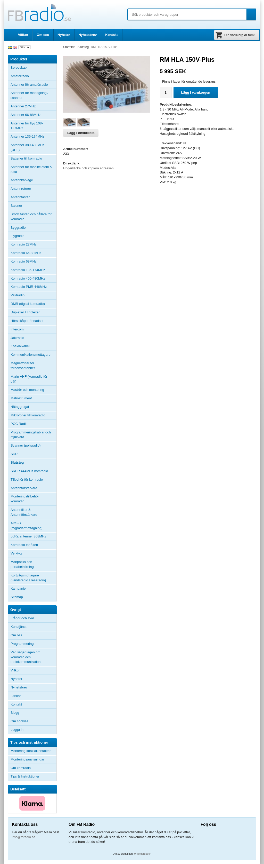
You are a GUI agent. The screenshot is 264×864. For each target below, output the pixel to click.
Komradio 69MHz (23, 261)
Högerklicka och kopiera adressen (88, 168)
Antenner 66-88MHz (33, 115)
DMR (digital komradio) (28, 304)
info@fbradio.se (23, 837)
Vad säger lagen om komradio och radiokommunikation (25, 657)
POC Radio (19, 424)
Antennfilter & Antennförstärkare (24, 512)
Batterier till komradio (26, 158)
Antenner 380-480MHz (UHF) (33, 147)
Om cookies (19, 721)
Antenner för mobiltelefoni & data (31, 169)
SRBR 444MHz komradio (29, 471)
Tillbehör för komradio (33, 480)
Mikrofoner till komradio (28, 415)
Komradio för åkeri (24, 545)
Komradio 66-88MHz (26, 253)
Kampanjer (19, 588)
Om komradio (21, 768)
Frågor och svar (22, 618)
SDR (14, 454)
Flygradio (17, 236)
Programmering (22, 644)
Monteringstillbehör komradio (25, 498)
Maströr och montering (27, 390)
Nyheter (63, 35)
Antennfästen (33, 197)
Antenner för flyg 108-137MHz (27, 125)
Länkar (16, 696)
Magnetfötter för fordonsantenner (23, 365)
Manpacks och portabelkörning (22, 564)
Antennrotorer (21, 189)
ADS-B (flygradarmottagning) (27, 525)
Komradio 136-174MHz (28, 270)
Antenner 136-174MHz (33, 136)
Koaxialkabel (20, 346)
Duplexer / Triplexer (25, 312)
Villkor (23, 35)
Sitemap (17, 597)
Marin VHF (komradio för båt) (29, 379)
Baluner (16, 206)
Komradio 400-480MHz (28, 278)
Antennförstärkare (24, 488)
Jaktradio (17, 338)
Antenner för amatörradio (33, 85)
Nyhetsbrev (87, 35)
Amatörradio (33, 76)
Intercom (17, 329)
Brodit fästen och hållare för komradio (31, 216)
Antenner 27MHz (33, 106)
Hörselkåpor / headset (27, 321)
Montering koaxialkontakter (31, 751)
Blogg (15, 713)
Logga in (17, 730)
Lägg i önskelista (80, 133)
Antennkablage (22, 180)
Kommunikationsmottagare (31, 354)
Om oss (43, 35)
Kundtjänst (18, 627)
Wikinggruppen (142, 853)
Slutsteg (17, 462)
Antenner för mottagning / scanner (29, 95)
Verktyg (16, 553)
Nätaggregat (20, 407)
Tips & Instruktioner (25, 776)
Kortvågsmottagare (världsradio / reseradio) (28, 577)
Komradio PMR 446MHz (29, 287)
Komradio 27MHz (23, 244)
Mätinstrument (21, 398)
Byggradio (18, 227)
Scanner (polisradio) (25, 445)
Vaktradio (17, 295)
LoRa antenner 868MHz (28, 536)
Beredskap (19, 67)
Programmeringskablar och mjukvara (31, 434)
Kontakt (111, 35)
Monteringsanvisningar (27, 759)
